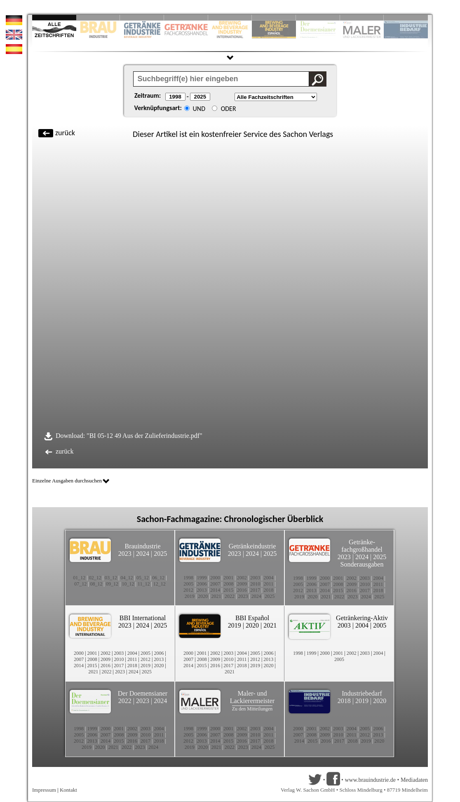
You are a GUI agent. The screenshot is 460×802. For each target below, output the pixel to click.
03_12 (111, 578)
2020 (203, 596)
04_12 (127, 578)
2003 (255, 578)
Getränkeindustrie (252, 546)
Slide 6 (274, 17)
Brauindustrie (142, 546)
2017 (255, 590)
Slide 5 (230, 17)
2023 (124, 553)
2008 (229, 584)
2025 (160, 553)
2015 (228, 590)
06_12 (158, 578)
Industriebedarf (362, 693)
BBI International (143, 617)
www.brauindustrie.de (370, 780)
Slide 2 (98, 17)
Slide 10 (406, 17)
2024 (142, 553)
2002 (242, 578)
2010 (255, 584)
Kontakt (68, 790)
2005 (188, 584)
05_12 (142, 578)
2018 (269, 590)
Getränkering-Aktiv (362, 617)
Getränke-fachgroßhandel (362, 546)
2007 (215, 584)
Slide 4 (186, 17)
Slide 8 (318, 17)
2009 (242, 584)
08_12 (96, 584)
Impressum (44, 790)
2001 (228, 578)
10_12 (128, 584)
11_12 (144, 584)
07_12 (80, 584)
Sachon (295, 134)
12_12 (159, 584)
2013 (202, 590)
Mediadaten (414, 780)
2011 (269, 584)
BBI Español (252, 617)
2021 (216, 596)
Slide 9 (362, 17)
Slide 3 (142, 17)
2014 (215, 590)
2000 (215, 578)
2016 (242, 590)
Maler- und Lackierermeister (252, 697)
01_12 (79, 578)
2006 (202, 584)
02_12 (95, 578)
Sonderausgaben (362, 564)
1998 (188, 578)
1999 (202, 578)
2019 (190, 596)
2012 (188, 590)
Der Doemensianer (142, 693)
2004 (269, 578)
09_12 (112, 584)
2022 (230, 596)
